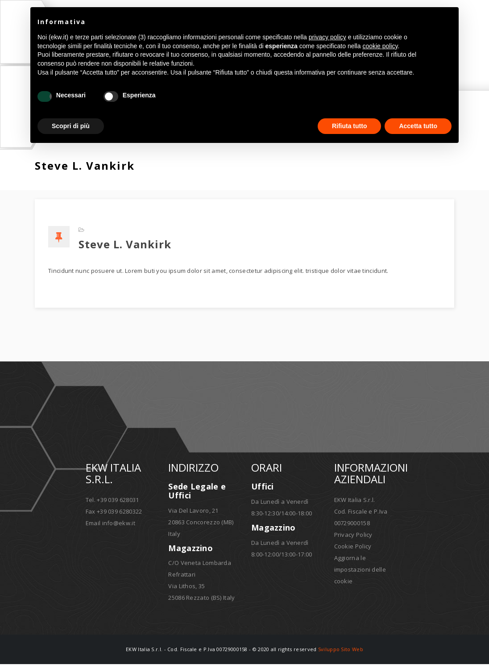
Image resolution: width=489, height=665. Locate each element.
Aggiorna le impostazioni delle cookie (360, 570)
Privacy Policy (353, 535)
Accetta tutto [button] (418, 126)
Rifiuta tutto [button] (349, 126)
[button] (447, 21)
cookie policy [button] (380, 46)
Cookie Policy (353, 547)
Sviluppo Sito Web (340, 650)
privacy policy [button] (327, 37)
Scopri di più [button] (71, 126)
